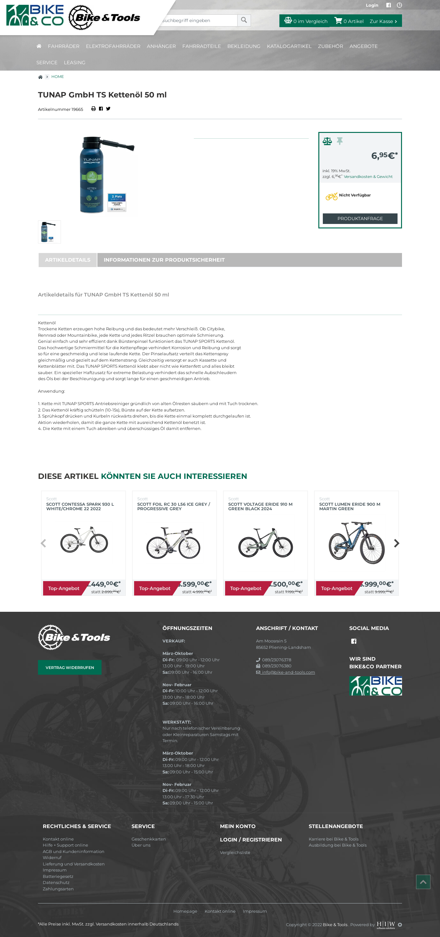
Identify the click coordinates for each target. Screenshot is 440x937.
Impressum (55, 869)
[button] (396, 543)
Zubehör (330, 46)
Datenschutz (56, 882)
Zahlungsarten (58, 888)
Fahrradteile (201, 46)
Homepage (185, 911)
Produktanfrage (360, 218)
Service (46, 62)
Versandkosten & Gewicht (368, 176)
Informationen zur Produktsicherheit (164, 260)
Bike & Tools (335, 924)
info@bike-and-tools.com (285, 672)
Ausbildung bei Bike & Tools (338, 845)
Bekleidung (244, 46)
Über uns (141, 845)
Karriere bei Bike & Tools (334, 838)
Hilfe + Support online (65, 845)
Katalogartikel (289, 46)
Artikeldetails (67, 260)
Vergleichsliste (235, 852)
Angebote (364, 46)
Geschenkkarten (149, 838)
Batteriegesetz (58, 876)
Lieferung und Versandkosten (74, 863)
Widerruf (52, 857)
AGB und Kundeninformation (73, 851)
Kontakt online (58, 838)
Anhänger (161, 46)
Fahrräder (64, 46)
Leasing (75, 62)
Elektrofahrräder (113, 46)
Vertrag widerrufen (70, 667)
